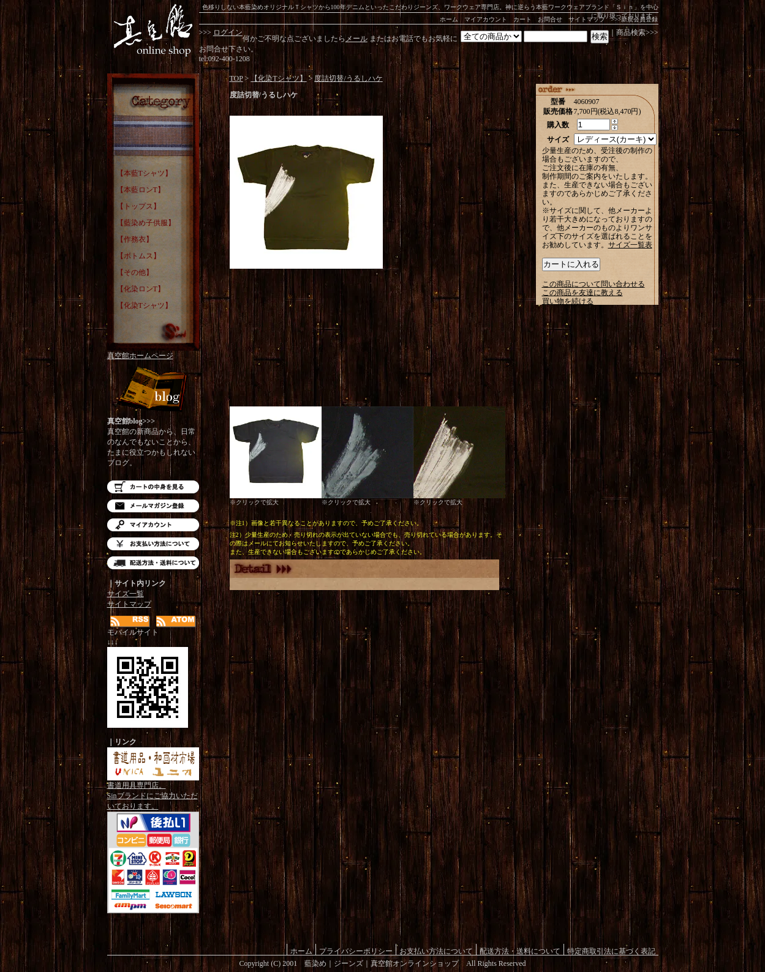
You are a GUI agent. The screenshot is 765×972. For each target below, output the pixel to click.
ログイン (228, 32)
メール (356, 38)
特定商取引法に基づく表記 (611, 951)
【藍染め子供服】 (145, 223)
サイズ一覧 (125, 593)
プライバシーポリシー (356, 951)
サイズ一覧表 (630, 245)
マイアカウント (485, 19)
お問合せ (550, 19)
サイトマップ (586, 19)
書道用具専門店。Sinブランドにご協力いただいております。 (153, 792)
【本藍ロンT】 (140, 189)
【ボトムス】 (138, 256)
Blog (153, 390)
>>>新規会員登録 (634, 19)
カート (522, 19)
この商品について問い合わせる (593, 284)
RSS (130, 621)
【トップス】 (138, 206)
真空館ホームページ (140, 355)
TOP (236, 78)
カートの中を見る (153, 486)
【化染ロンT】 (140, 289)
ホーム (449, 19)
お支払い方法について (153, 543)
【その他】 (134, 272)
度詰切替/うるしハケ (348, 78)
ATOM (176, 621)
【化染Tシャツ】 (144, 305)
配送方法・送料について (153, 562)
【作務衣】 (134, 239)
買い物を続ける (568, 301)
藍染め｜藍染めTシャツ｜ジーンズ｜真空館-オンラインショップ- (153, 30)
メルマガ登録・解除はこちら (153, 505)
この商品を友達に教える (582, 292)
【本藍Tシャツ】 (144, 173)
